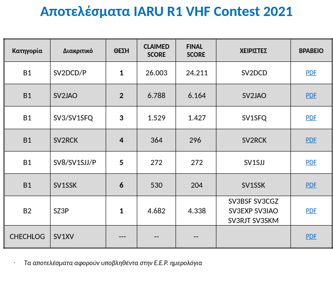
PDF (311, 73)
